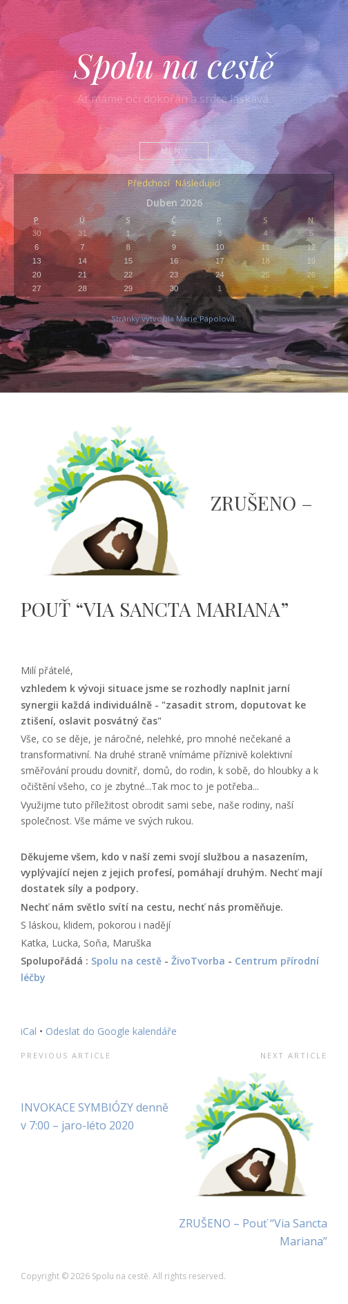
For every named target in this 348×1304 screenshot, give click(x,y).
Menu (174, 151)
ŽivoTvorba (198, 960)
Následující (197, 184)
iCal (29, 1031)
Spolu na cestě (174, 65)
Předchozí (149, 184)
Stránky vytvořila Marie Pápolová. (174, 318)
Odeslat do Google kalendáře (111, 1031)
